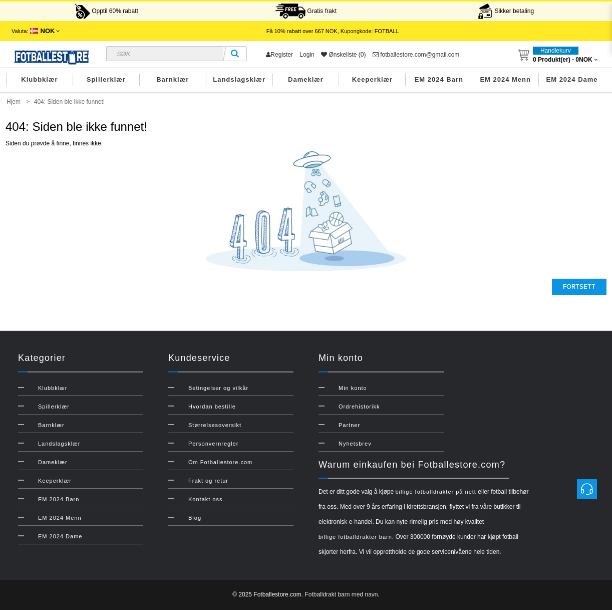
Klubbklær (39, 79)
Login (306, 54)
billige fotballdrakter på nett (435, 492)
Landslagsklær (239, 79)
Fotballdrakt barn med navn (341, 594)
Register (279, 54)
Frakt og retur (208, 481)
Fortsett (579, 287)
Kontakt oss (205, 499)
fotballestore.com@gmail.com (416, 54)
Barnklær (172, 79)
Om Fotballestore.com (220, 462)
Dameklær (306, 79)
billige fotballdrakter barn (355, 537)
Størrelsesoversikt (214, 425)
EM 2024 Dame (572, 79)
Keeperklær (372, 79)
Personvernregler (213, 444)
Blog (194, 518)
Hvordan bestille (212, 406)
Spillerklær (106, 79)
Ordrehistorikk (359, 406)
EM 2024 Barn (439, 79)
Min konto (353, 388)
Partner (349, 425)
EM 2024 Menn (505, 79)
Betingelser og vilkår (218, 388)
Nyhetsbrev (355, 444)
